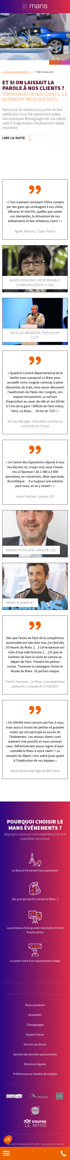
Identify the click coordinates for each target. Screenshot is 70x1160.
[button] (7, 1139)
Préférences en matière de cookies (35, 1074)
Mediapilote (24, 1144)
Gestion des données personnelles (35, 1054)
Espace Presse (35, 1034)
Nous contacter (35, 1005)
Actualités (35, 1015)
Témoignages (35, 1025)
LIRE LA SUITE (13, 138)
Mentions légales (35, 1064)
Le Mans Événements (16, 72)
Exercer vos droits (35, 1044)
